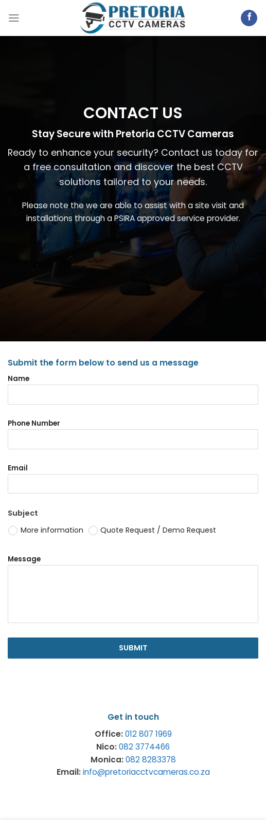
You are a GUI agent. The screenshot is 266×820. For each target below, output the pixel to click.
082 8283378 (151, 759)
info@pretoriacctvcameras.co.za (146, 772)
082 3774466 (144, 746)
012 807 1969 (148, 733)
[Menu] (14, 18)
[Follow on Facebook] (249, 18)
